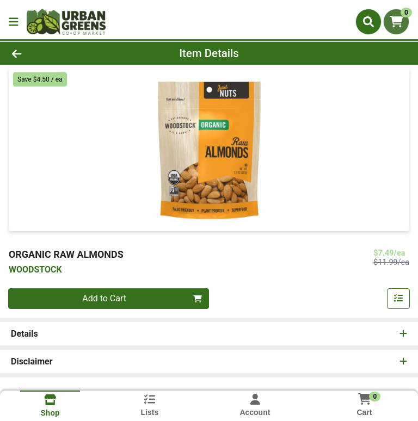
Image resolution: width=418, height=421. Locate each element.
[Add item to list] (398, 298)
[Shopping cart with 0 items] (396, 22)
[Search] (368, 22)
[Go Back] (59, 53)
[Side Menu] (14, 22)
